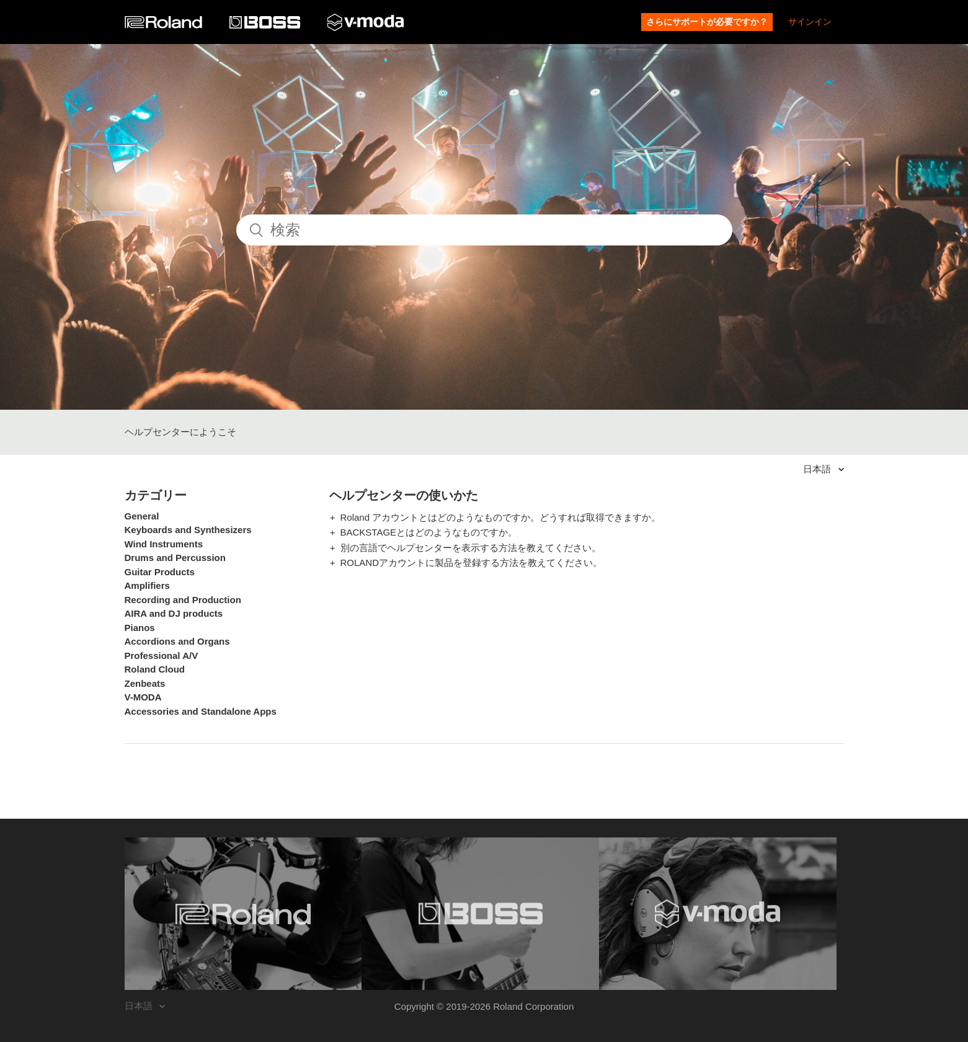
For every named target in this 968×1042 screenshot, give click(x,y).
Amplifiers (147, 585)
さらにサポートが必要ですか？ (707, 22)
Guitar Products (160, 572)
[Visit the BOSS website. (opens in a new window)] (480, 913)
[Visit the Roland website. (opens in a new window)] (243, 913)
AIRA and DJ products (174, 613)
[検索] (484, 229)
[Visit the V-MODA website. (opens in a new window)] (718, 913)
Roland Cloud (155, 669)
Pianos (140, 627)
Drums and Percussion (175, 557)
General (142, 516)
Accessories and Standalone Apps (201, 711)
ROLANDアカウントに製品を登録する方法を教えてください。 (471, 562)
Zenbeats (145, 683)
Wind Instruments (164, 544)
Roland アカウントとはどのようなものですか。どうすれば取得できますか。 (500, 517)
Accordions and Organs (177, 641)
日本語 (818, 469)
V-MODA (143, 697)
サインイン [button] (810, 22)
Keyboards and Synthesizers (188, 529)
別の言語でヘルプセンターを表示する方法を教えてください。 (470, 547)
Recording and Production (183, 599)
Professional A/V (161, 655)
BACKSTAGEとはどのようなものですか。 (429, 532)
